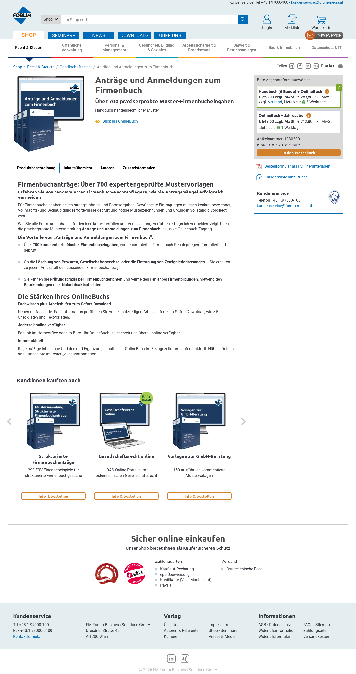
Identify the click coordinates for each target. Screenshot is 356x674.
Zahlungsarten (168, 561)
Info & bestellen (53, 496)
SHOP (28, 35)
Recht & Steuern (41, 67)
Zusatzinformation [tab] (139, 168)
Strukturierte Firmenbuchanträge (53, 459)
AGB (262, 624)
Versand (275, 102)
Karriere (170, 636)
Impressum (218, 624)
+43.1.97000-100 (34, 624)
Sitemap (322, 624)
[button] (267, 22)
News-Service (329, 35)
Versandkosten (316, 636)
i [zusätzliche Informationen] (327, 91)
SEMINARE (63, 35)
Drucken (328, 66)
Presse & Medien (223, 636)
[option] (53, 446)
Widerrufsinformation (277, 630)
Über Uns (171, 624)
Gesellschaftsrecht (76, 67)
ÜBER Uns (170, 35)
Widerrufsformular (274, 636)
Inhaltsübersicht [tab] (78, 168)
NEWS (98, 35)
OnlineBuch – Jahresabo (281, 115)
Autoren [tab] (107, 168)
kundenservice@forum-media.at (317, 2)
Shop (17, 67)
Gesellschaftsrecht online (126, 456)
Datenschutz (280, 624)
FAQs (307, 624)
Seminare (229, 630)
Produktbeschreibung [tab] (36, 168)
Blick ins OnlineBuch (120, 121)
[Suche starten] (243, 19)
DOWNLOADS (134, 35)
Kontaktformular (27, 636)
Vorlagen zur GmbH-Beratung (199, 456)
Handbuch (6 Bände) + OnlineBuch (290, 91)
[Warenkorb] (320, 22)
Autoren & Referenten (182, 630)
